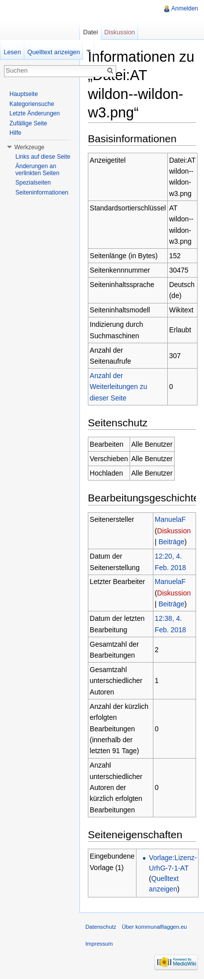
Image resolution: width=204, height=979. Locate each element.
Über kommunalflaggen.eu (154, 927)
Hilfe (15, 132)
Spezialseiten (33, 182)
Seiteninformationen (41, 192)
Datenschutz (100, 927)
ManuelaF (170, 519)
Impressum (99, 944)
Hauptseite (23, 94)
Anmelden (184, 8)
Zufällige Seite (28, 123)
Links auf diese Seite (42, 156)
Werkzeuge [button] (29, 147)
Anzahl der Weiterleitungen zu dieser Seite (118, 387)
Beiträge (171, 542)
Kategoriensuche (31, 103)
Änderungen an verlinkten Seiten (37, 170)
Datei (90, 32)
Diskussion (174, 531)
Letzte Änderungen (34, 113)
